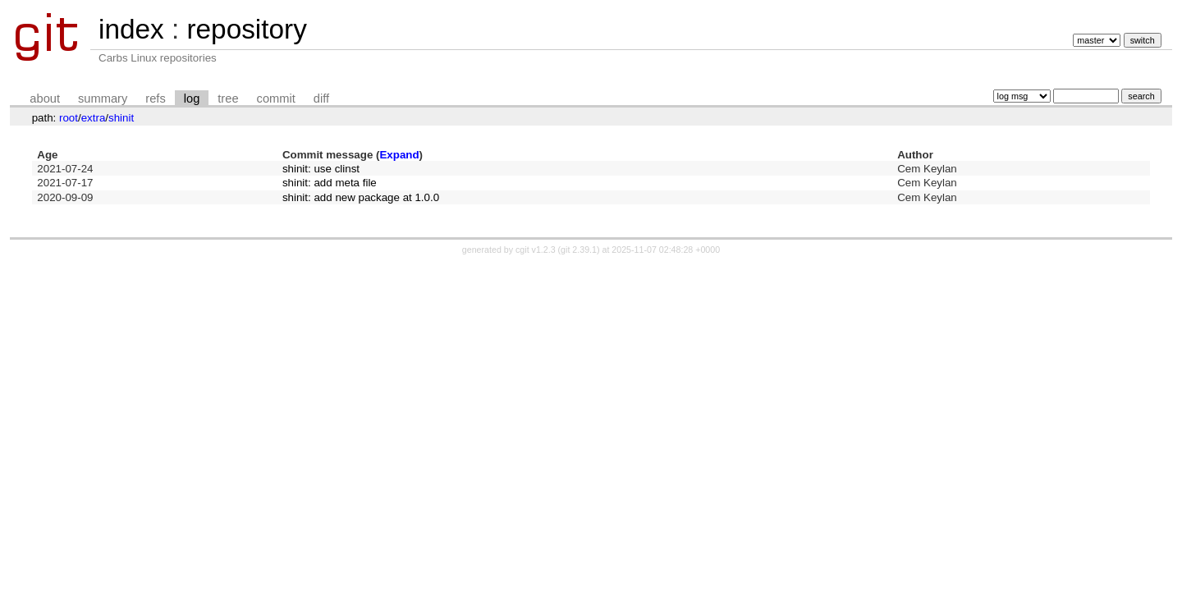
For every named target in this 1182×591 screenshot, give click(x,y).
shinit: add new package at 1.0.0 (360, 197)
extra (93, 118)
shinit (121, 118)
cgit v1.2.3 (535, 249)
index (131, 29)
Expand (399, 155)
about (45, 98)
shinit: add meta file (329, 182)
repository (246, 29)
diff (321, 98)
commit (276, 98)
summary (102, 98)
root (68, 118)
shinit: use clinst (321, 169)
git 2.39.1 (579, 249)
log (192, 98)
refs (155, 98)
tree (228, 98)
